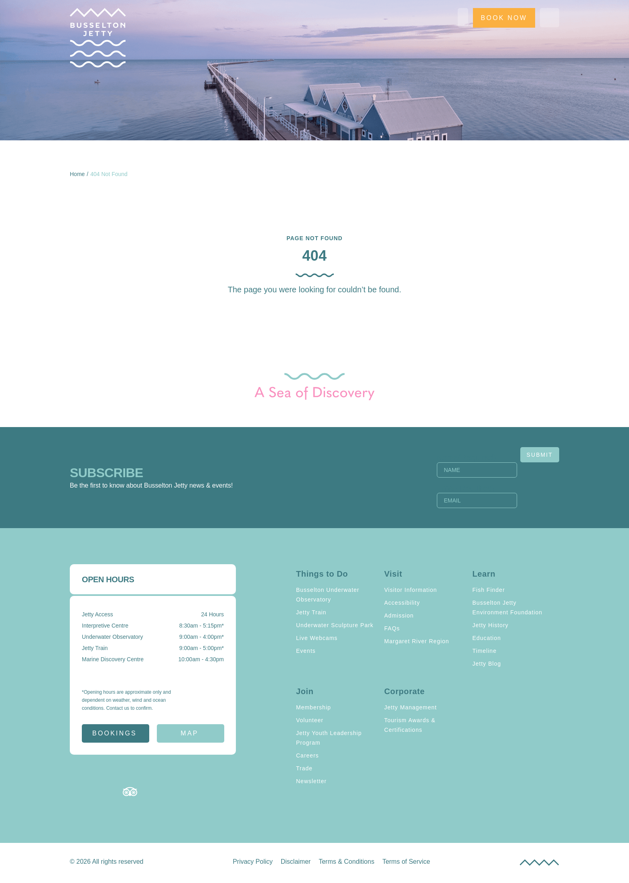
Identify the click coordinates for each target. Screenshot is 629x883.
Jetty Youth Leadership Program (329, 738)
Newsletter (311, 781)
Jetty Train (311, 612)
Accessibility (402, 602)
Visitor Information (410, 590)
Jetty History (491, 625)
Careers (307, 755)
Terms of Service (406, 861)
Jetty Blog (487, 663)
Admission (399, 615)
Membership (313, 707)
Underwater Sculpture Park (334, 625)
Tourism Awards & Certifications (410, 725)
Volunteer (309, 720)
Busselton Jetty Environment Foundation (508, 607)
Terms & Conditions (346, 861)
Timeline (485, 651)
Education (487, 638)
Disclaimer (296, 861)
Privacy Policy (253, 861)
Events (306, 651)
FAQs (392, 628)
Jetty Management (410, 707)
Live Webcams (317, 638)
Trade (304, 768)
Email (466, 488)
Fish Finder (489, 590)
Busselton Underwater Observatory (327, 595)
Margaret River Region (416, 641)
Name (466, 458)
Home (77, 174)
